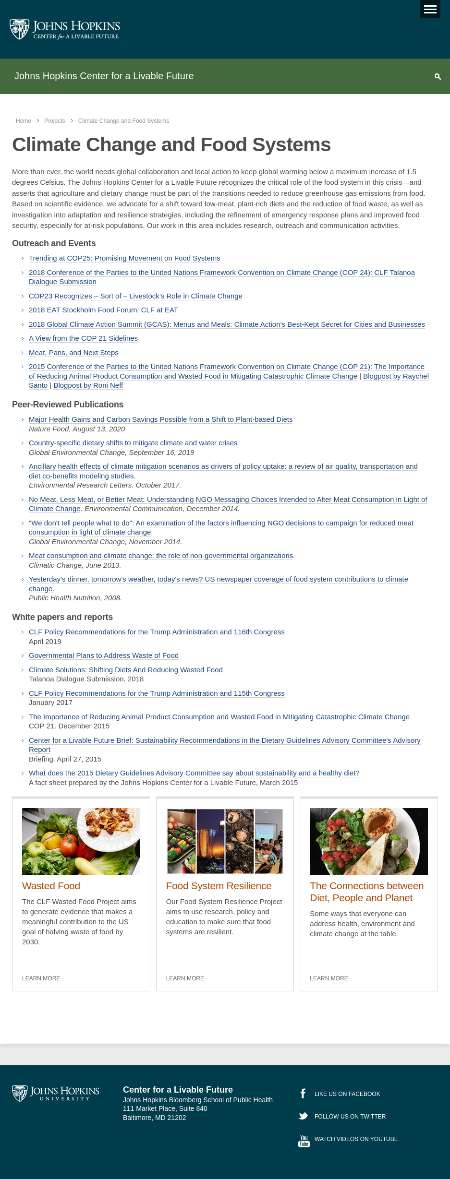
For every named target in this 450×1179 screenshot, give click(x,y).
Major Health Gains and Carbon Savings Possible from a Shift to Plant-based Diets (160, 419)
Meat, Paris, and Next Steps (74, 352)
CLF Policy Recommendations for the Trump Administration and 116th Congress (157, 632)
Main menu (428, 6)
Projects (54, 121)
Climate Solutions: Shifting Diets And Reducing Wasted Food (126, 670)
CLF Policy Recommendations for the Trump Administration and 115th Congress (157, 693)
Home (23, 121)
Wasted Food (51, 885)
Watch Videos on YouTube (356, 1139)
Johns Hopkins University (55, 1093)
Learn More (41, 978)
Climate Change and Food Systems (123, 121)
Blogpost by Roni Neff (88, 385)
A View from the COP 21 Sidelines (83, 338)
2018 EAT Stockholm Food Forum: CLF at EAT (103, 310)
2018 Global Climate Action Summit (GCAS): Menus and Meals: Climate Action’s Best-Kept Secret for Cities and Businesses (227, 324)
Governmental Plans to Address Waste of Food (104, 655)
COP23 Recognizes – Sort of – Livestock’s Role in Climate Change (136, 296)
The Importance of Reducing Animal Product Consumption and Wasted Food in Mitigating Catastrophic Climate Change (219, 717)
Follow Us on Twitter (350, 1116)
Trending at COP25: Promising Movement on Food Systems (124, 258)
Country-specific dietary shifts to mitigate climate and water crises (133, 443)
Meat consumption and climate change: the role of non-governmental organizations (161, 555)
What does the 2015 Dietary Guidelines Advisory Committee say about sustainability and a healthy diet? (194, 773)
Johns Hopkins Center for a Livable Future (104, 76)
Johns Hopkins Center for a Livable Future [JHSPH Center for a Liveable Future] (65, 29)
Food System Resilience (219, 885)
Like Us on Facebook (347, 1094)
